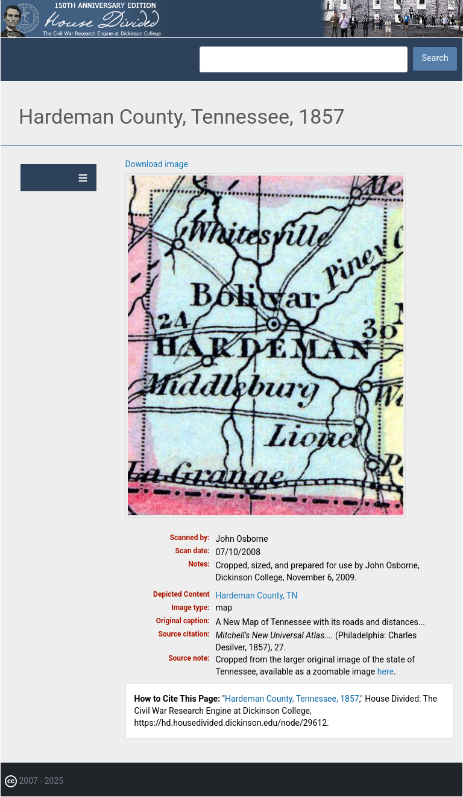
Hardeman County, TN (257, 595)
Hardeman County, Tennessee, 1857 (292, 698)
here (385, 671)
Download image (156, 164)
